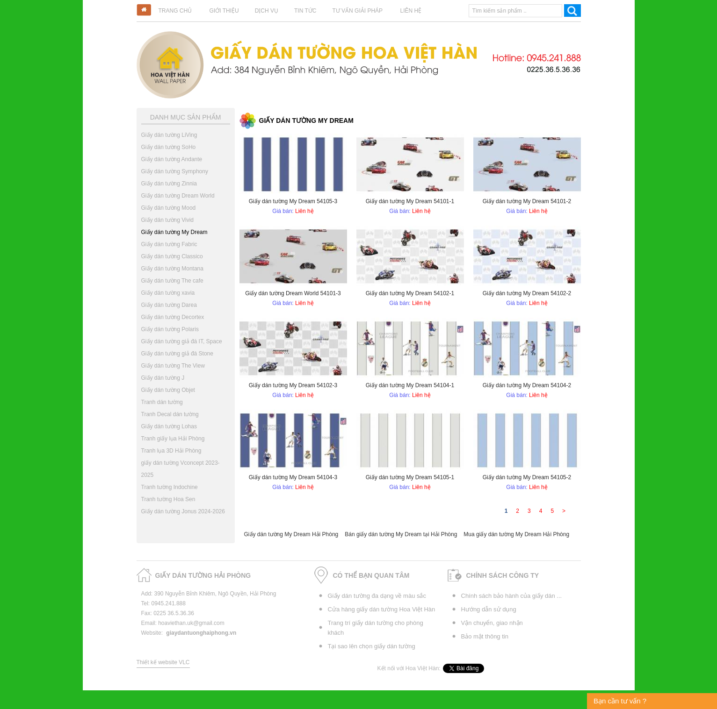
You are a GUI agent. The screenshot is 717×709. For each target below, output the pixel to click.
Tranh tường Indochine (169, 487)
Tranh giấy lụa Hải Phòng (173, 438)
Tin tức (305, 10)
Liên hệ (410, 10)
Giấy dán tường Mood (168, 208)
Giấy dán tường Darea (169, 305)
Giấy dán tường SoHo (168, 147)
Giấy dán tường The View (173, 365)
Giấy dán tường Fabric (169, 244)
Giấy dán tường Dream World (178, 195)
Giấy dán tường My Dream (174, 232)
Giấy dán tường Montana (172, 268)
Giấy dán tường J (163, 378)
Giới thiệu (224, 10)
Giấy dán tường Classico (172, 256)
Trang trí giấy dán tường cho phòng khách (375, 627)
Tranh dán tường (162, 402)
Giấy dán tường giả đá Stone (177, 353)
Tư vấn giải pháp (357, 10)
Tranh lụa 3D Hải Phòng (171, 450)
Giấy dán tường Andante (172, 159)
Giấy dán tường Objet (168, 390)
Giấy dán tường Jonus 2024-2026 (183, 511)
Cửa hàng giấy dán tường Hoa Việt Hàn (381, 609)
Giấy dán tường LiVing (169, 135)
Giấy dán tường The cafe (172, 280)
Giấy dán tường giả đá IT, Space (181, 341)
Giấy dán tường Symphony (174, 171)
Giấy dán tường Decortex (172, 317)
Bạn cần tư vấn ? (620, 701)
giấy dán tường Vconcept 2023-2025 (180, 469)
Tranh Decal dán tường (170, 414)
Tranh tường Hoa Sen (168, 499)
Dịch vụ (266, 10)
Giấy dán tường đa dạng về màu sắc (377, 595)
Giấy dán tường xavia (168, 293)
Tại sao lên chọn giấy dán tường (371, 646)
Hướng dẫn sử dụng (488, 609)
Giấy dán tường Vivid (167, 220)
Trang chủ (175, 10)
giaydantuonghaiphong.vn (201, 633)
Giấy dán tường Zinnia (169, 183)
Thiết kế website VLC (163, 662)
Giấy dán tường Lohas (169, 426)
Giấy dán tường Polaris (170, 329)
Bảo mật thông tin (484, 636)
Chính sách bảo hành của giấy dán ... (511, 595)
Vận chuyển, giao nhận (492, 622)
